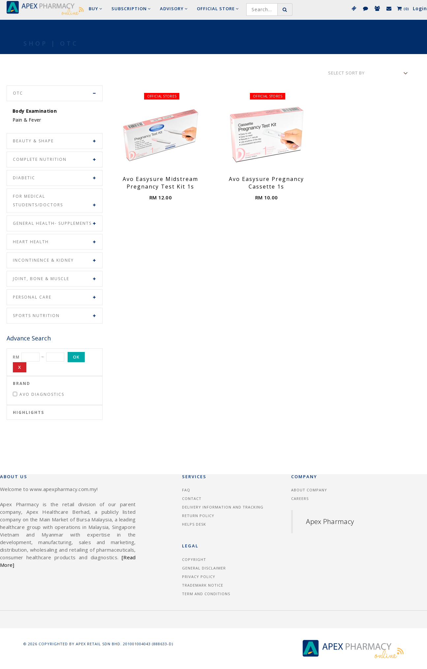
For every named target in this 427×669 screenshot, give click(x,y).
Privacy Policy (198, 576)
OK (76, 357)
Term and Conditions (206, 593)
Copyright (194, 559)
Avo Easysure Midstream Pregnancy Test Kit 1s (160, 182)
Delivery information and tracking (222, 507)
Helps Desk (194, 524)
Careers (300, 498)
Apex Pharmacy (330, 521)
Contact (191, 498)
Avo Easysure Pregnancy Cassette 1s (266, 182)
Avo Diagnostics (38, 394)
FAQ (186, 489)
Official (218, 9)
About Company (309, 489)
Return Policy (198, 515)
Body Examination (35, 111)
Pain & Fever (27, 120)
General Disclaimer (204, 568)
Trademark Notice (202, 585)
